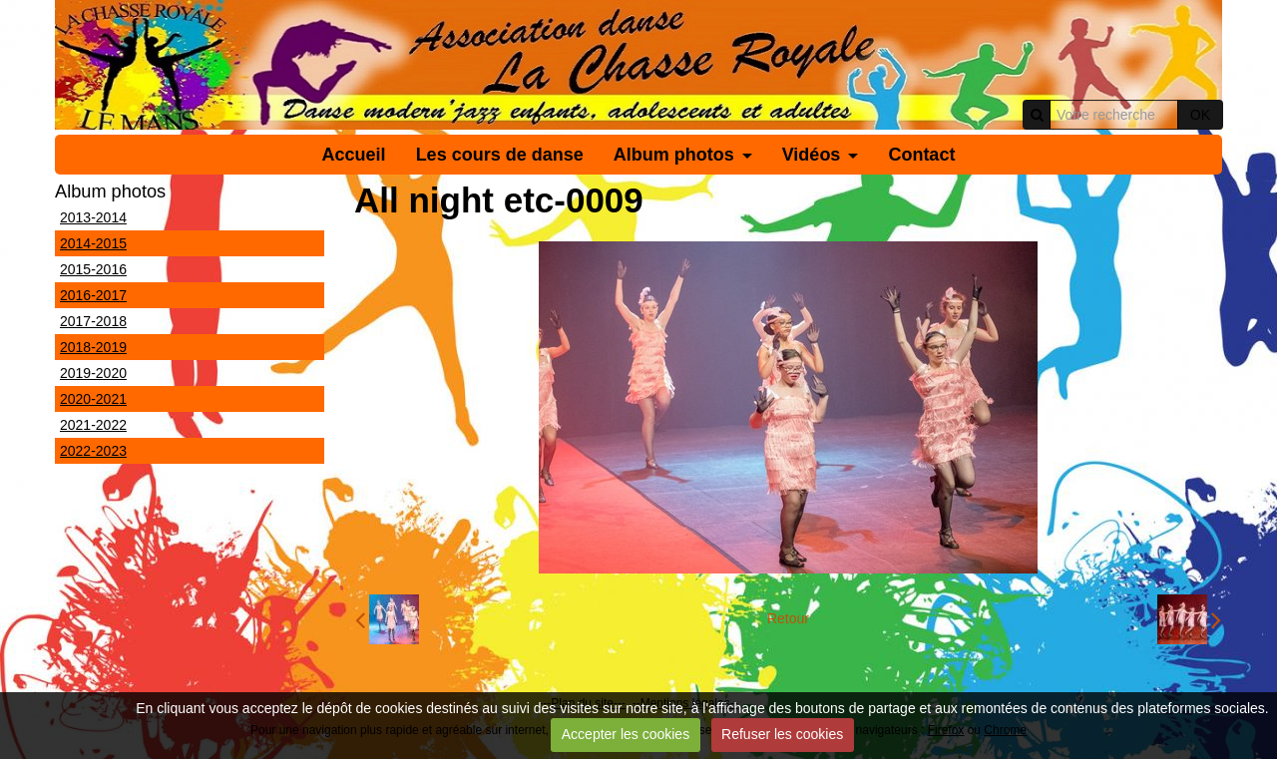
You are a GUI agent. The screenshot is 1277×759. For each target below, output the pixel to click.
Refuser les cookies (782, 734)
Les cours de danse (500, 155)
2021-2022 (93, 425)
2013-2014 (93, 217)
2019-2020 (93, 373)
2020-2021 (93, 399)
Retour (788, 618)
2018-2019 (93, 347)
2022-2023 (93, 451)
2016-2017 (93, 295)
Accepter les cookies (625, 734)
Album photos (674, 155)
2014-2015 (93, 243)
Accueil (354, 155)
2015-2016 (93, 269)
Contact (921, 155)
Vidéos (811, 155)
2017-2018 (93, 321)
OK (1200, 115)
